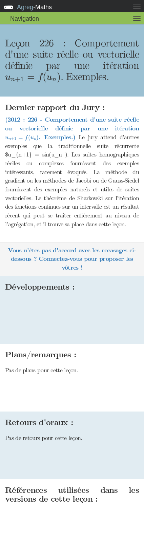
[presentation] (33, 77)
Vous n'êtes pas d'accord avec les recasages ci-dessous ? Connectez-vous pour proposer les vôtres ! (72, 259)
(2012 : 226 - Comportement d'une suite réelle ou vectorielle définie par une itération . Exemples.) (72, 128)
